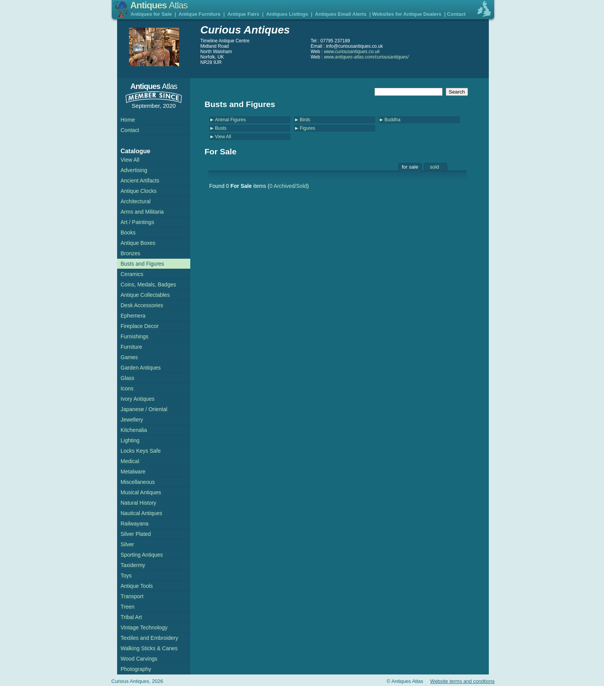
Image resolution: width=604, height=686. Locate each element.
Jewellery (132, 420)
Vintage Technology (144, 627)
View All (223, 136)
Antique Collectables (145, 295)
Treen (127, 607)
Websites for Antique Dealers (406, 14)
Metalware (133, 471)
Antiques (159, 5)
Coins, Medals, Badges (148, 284)
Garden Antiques (141, 368)
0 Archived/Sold (288, 186)
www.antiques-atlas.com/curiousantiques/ (366, 57)
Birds (305, 119)
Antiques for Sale (151, 14)
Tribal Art (131, 617)
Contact (456, 14)
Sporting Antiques (142, 555)
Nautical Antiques (141, 513)
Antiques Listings (287, 14)
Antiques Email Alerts (341, 14)
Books (128, 232)
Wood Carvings (139, 659)
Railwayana (134, 523)
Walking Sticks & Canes (149, 648)
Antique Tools (137, 586)
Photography (136, 669)
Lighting (130, 440)
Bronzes (130, 253)
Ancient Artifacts (140, 180)
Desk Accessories (142, 305)
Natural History (138, 503)
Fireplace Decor (140, 326)
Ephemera (133, 316)
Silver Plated (136, 534)
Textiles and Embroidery (149, 638)
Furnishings (134, 336)
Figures (307, 128)
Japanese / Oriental (144, 409)
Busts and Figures (142, 264)
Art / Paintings (137, 222)
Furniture (131, 347)
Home (128, 120)
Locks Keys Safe (141, 451)
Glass (127, 378)
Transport (132, 596)
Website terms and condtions (462, 681)
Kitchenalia (134, 430)
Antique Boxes (138, 243)
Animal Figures (230, 119)
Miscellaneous (138, 482)
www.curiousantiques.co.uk (352, 51)
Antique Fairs (243, 14)
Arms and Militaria (142, 212)
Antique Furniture (200, 14)
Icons (127, 388)
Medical (130, 461)
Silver (127, 544)
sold (434, 167)
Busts (220, 128)
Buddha (392, 119)
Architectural (136, 201)
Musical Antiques (141, 492)
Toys (126, 575)
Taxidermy (133, 565)
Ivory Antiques (137, 399)
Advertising (134, 170)
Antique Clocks (138, 191)
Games (129, 357)
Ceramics (132, 274)
